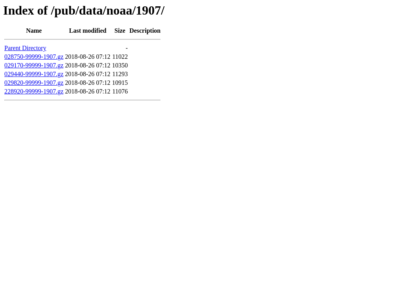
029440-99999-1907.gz (34, 74)
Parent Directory (25, 48)
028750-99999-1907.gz (34, 56)
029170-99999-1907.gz (34, 65)
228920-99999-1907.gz (34, 91)
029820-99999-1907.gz (34, 82)
